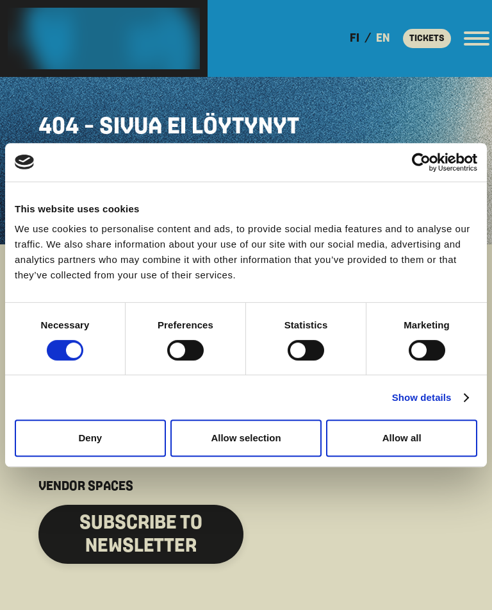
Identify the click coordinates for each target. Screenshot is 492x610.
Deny (90, 437)
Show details (422, 397)
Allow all (402, 437)
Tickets (427, 38)
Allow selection (246, 437)
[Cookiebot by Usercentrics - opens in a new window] (421, 162)
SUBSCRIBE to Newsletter (140, 534)
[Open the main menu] (476, 38)
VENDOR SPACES (85, 486)
